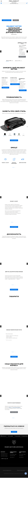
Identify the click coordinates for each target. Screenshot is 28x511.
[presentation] (0, 51)
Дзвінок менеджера (14, 140)
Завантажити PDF (5, 87)
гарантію (10, 407)
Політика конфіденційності (7, 470)
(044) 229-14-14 (12, 457)
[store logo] (14, 1)
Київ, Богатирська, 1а (4, 453)
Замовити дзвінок (22, 90)
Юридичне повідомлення (21, 470)
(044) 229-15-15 (21, 457)
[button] (9, 60)
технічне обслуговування (16, 407)
